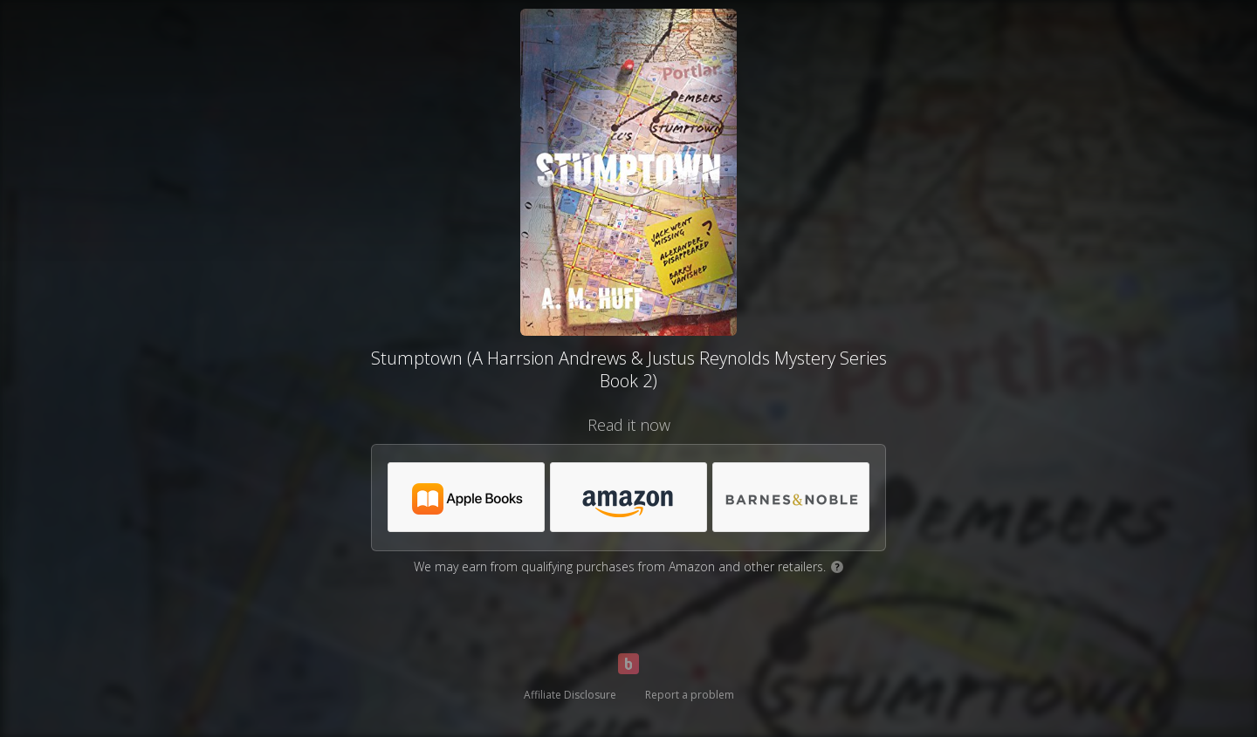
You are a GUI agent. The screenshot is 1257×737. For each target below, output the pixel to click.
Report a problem (689, 694)
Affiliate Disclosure (570, 694)
